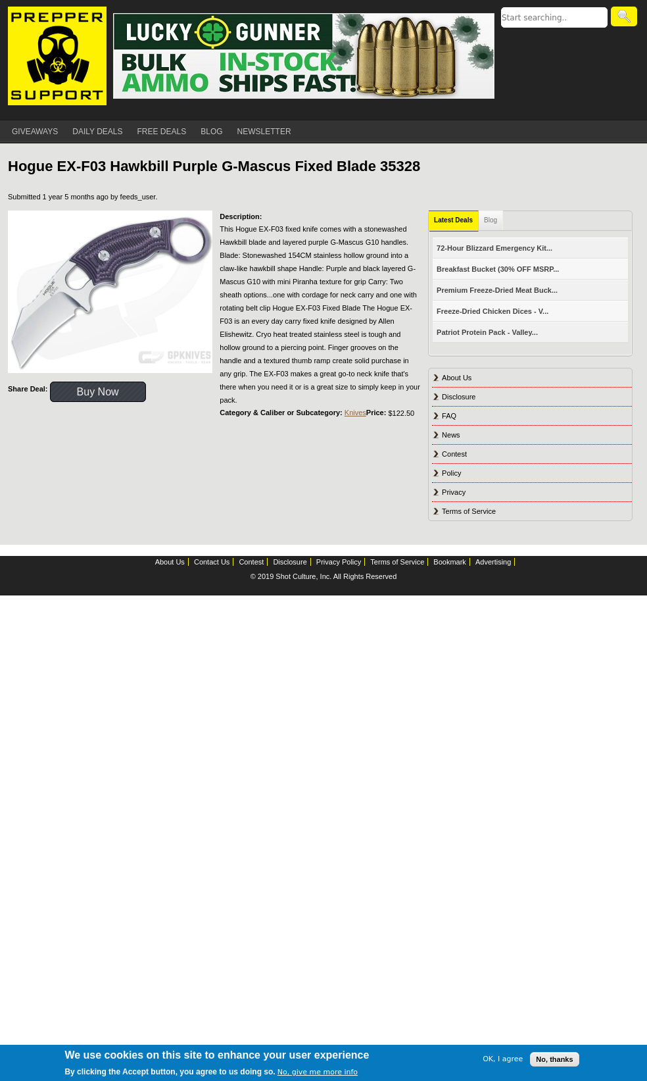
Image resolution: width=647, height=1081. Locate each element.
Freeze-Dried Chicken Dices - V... (492, 311)
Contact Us (211, 562)
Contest (454, 454)
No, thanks (554, 1059)
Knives (355, 412)
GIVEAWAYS (35, 131)
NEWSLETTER (264, 131)
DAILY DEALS (97, 131)
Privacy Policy (338, 562)
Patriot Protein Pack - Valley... (487, 332)
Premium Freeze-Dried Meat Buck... (497, 290)
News (451, 435)
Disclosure (458, 397)
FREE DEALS (162, 131)
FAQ (449, 416)
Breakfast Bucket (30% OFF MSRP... (498, 269)
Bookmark (449, 562)
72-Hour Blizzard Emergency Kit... (494, 248)
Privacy (454, 492)
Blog (490, 220)
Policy (451, 473)
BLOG (211, 131)
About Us (456, 378)
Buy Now (98, 391)
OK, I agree (503, 1059)
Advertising (493, 562)
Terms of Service (469, 511)
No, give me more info (317, 1072)
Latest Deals (453, 220)
